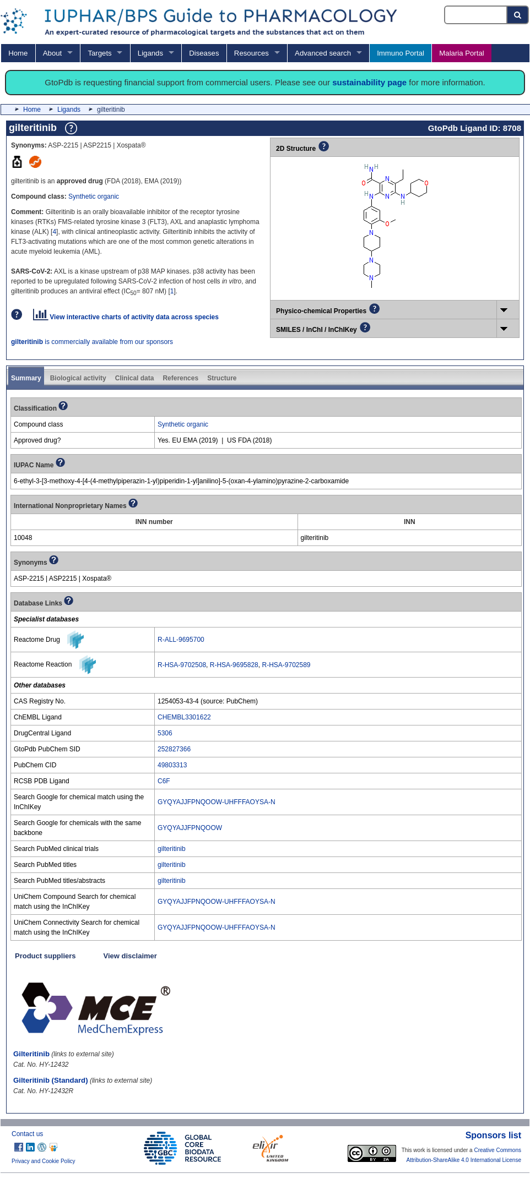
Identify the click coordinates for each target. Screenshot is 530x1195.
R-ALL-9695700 (181, 639)
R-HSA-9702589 (286, 665)
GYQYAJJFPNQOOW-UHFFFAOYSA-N (216, 802)
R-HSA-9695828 (234, 665)
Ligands (150, 53)
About (52, 53)
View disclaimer (130, 956)
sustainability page (369, 82)
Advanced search (323, 53)
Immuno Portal (400, 53)
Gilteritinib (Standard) (50, 1080)
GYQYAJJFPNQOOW (190, 828)
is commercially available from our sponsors (92, 342)
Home (18, 53)
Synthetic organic (93, 196)
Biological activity (78, 378)
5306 (165, 733)
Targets (99, 53)
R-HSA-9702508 (182, 665)
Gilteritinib (31, 1054)
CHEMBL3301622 (184, 717)
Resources (251, 53)
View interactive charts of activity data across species (126, 317)
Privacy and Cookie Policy (43, 1161)
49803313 (172, 765)
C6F (164, 781)
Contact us (27, 1134)
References (180, 378)
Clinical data (134, 378)
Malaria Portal (461, 53)
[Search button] (518, 15)
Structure (221, 378)
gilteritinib (172, 849)
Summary (26, 378)
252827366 (174, 749)
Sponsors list (493, 1135)
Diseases (204, 53)
